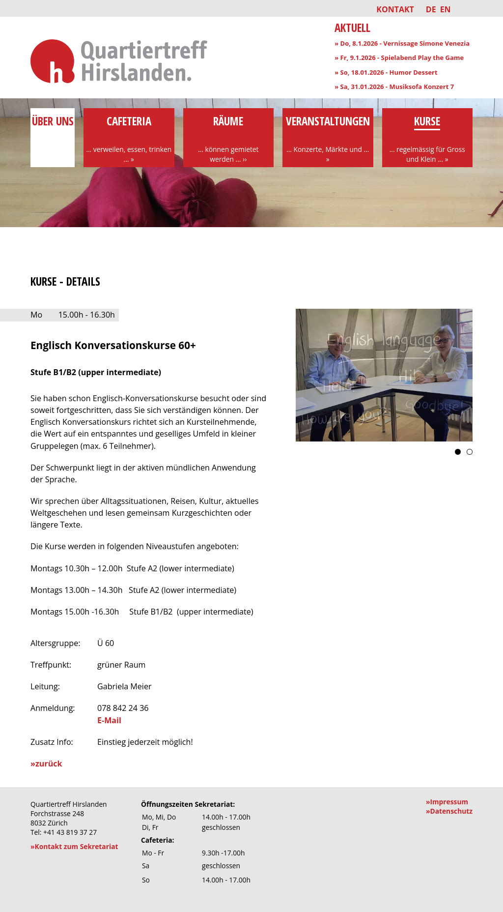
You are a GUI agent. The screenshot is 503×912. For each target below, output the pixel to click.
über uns (52, 129)
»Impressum (447, 801)
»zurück (46, 763)
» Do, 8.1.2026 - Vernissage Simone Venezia (402, 43)
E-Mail (109, 720)
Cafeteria (129, 138)
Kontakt (395, 9)
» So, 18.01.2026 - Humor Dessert (386, 72)
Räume (228, 138)
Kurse (427, 138)
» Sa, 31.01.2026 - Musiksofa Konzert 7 (394, 86)
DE (431, 9)
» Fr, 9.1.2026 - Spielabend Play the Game (399, 57)
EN (445, 9)
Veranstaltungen (327, 138)
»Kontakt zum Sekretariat (74, 846)
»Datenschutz (449, 811)
